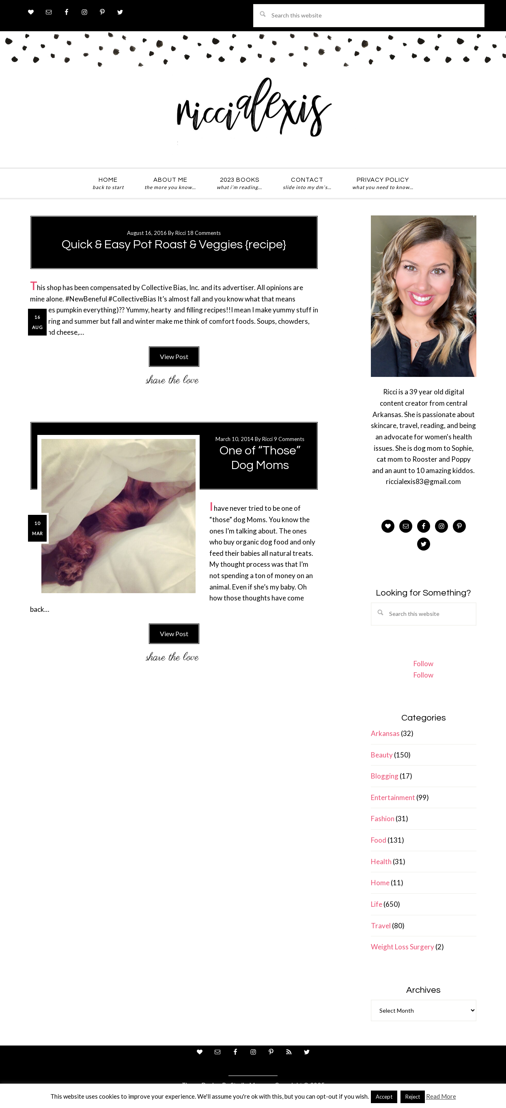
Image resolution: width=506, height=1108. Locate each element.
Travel (381, 925)
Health (381, 861)
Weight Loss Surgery (402, 946)
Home (380, 882)
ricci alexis (253, 114)
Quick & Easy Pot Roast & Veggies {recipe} (174, 244)
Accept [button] (384, 1096)
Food (378, 840)
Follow (423, 663)
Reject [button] (412, 1096)
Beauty (382, 755)
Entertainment (393, 797)
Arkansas (385, 733)
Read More (441, 1096)
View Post (174, 356)
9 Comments (289, 439)
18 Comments (204, 233)
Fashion (382, 818)
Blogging (384, 776)
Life (376, 904)
